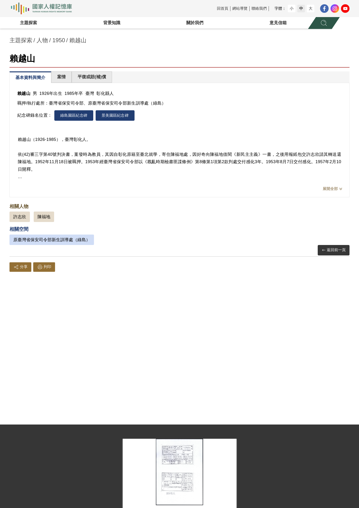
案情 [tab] (61, 76)
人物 (42, 40)
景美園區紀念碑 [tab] (115, 115)
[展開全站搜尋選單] (324, 23)
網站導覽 (239, 8)
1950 (58, 40)
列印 (44, 267)
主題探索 (28, 22)
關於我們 (194, 22)
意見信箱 (278, 22)
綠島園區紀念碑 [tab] (73, 115)
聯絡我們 (259, 8)
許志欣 (19, 216)
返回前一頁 (334, 250)
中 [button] (301, 8)
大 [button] (310, 8)
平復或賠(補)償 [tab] (92, 76)
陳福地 (43, 216)
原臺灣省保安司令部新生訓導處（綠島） (51, 239)
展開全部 (330, 189)
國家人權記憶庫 (44, 8)
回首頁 (222, 8)
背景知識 (111, 22)
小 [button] (292, 8)
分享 (20, 267)
